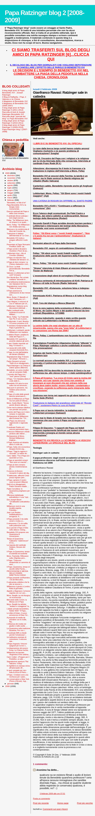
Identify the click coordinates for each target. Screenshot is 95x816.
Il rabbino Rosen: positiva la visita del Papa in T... (17, 336)
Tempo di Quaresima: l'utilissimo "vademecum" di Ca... (18, 541)
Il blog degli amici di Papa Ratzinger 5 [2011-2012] (13, 109)
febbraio (11, 200)
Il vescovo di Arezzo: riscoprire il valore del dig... (18, 472)
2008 (7, 686)
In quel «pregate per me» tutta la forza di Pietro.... (17, 671)
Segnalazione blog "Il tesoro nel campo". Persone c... (18, 358)
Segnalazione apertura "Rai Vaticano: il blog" (17, 662)
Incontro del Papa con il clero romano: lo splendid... (18, 413)
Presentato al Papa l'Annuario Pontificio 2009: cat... (18, 245)
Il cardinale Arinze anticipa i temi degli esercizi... (17, 217)
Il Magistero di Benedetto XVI (15, 101)
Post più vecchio (85, 803)
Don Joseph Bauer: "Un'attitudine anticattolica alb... (18, 502)
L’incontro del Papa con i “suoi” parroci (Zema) (16, 375)
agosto (10, 185)
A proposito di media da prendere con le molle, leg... (17, 620)
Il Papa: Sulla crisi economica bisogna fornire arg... (18, 448)
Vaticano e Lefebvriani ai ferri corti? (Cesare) (18, 274)
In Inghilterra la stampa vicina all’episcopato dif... (18, 667)
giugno (10, 190)
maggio (10, 193)
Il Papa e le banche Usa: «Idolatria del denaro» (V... (18, 259)
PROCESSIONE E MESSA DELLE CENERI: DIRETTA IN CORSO (17, 573)
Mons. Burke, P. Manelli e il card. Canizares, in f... (17, 298)
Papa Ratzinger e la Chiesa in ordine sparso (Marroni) (18, 367)
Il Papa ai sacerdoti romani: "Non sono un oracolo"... (17, 461)
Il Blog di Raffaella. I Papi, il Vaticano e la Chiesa (14, 98)
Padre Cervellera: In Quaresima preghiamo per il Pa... (18, 491)
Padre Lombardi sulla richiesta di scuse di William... (16, 312)
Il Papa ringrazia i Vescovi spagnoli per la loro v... (17, 645)
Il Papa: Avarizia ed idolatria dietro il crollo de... (17, 443)
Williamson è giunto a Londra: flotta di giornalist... (18, 587)
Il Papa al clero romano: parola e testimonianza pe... (17, 467)
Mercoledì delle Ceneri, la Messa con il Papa (17, 601)
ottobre (10, 180)
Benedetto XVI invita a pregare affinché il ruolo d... (17, 240)
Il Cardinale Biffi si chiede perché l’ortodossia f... (17, 634)
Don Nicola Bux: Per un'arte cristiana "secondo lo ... (17, 278)
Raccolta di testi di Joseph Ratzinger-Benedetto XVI (13, 113)
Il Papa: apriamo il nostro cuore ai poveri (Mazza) (17, 481)
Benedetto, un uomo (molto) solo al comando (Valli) (18, 371)
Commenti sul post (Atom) (55, 809)
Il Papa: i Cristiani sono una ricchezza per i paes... (17, 676)
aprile (9, 195)
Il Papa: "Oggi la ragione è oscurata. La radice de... (17, 452)
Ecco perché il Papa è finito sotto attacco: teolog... (17, 529)
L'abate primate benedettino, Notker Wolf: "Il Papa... (18, 610)
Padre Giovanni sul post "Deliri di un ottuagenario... (18, 362)
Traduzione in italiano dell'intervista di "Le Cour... (18, 235)
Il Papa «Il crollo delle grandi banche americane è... (18, 395)
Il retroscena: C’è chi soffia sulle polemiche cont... (17, 524)
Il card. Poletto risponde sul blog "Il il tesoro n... (17, 344)
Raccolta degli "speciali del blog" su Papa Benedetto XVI (14, 117)
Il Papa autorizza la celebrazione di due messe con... (18, 293)
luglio (9, 188)
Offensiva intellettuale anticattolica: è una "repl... (18, 496)
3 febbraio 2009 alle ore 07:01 (52, 794)
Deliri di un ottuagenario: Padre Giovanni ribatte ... (18, 485)
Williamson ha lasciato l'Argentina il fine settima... (18, 653)
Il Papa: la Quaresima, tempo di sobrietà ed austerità (18, 553)
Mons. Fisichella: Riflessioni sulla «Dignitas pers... (17, 557)
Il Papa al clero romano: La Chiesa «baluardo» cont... (18, 263)
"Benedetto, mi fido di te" (16, 203)
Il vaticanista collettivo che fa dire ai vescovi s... (18, 583)
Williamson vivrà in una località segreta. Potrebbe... (16, 508)
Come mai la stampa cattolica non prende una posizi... (18, 408)
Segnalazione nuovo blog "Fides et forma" (17, 287)
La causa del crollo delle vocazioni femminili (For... (18, 349)
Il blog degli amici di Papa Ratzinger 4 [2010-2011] (13, 122)
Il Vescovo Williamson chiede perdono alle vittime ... (18, 433)
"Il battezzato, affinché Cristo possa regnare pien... (18, 477)
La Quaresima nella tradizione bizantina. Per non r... (18, 629)
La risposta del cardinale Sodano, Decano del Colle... (16, 547)
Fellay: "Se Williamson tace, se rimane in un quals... (18, 221)
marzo (10, 198)
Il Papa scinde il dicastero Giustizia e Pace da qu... (17, 250)
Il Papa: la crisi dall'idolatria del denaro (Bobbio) (17, 353)
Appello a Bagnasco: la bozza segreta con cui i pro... (18, 592)
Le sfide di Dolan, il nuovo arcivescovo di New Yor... (18, 614)
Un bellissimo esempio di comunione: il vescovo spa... (17, 639)
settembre (11, 183)
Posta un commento (41, 799)
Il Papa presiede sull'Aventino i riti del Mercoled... (18, 579)
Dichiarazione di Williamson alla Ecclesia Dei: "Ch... (17, 417)
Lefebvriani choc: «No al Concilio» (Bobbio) (16, 254)
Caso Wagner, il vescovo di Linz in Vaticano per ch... (17, 303)
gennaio (11, 684)
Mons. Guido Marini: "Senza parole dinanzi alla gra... (18, 404)
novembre (11, 178)
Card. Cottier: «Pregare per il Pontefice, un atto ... (18, 658)
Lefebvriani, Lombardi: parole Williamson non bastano (18, 331)
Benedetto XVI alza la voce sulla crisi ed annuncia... (17, 384)
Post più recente (41, 803)
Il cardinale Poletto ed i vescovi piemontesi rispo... (18, 428)
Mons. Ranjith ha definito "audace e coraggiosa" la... (18, 605)
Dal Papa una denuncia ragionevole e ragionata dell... (17, 423)
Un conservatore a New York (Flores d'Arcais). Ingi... (18, 680)
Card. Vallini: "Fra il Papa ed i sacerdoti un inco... (18, 457)
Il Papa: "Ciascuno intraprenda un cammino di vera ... (18, 562)
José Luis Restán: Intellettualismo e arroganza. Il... (14, 514)
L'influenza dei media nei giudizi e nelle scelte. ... (17, 625)
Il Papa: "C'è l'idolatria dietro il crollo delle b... (18, 380)
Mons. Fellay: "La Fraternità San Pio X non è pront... (17, 318)
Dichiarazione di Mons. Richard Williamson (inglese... (16, 438)
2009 (7, 173)
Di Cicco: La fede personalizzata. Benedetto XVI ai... (18, 269)
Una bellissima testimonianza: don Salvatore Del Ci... (18, 283)
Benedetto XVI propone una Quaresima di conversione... (18, 534)
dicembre (11, 175)
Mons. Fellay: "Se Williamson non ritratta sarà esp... (18, 226)
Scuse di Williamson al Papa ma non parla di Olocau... (18, 400)
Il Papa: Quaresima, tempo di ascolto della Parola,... (18, 568)
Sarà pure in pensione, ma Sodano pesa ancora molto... (17, 390)
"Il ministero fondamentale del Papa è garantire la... (18, 327)
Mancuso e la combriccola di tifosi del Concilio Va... (18, 230)
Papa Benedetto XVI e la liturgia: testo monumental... (16, 207)
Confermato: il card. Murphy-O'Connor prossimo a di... (18, 322)
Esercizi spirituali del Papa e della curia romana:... (18, 212)
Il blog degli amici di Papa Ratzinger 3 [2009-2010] (13, 126)
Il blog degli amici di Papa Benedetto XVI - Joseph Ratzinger (13, 92)
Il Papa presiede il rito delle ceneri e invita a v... (17, 520)
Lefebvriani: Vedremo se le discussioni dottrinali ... (17, 307)
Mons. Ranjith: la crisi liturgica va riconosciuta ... (18, 596)
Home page (62, 803)
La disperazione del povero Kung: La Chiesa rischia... (18, 649)
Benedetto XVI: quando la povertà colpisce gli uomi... (18, 340)
